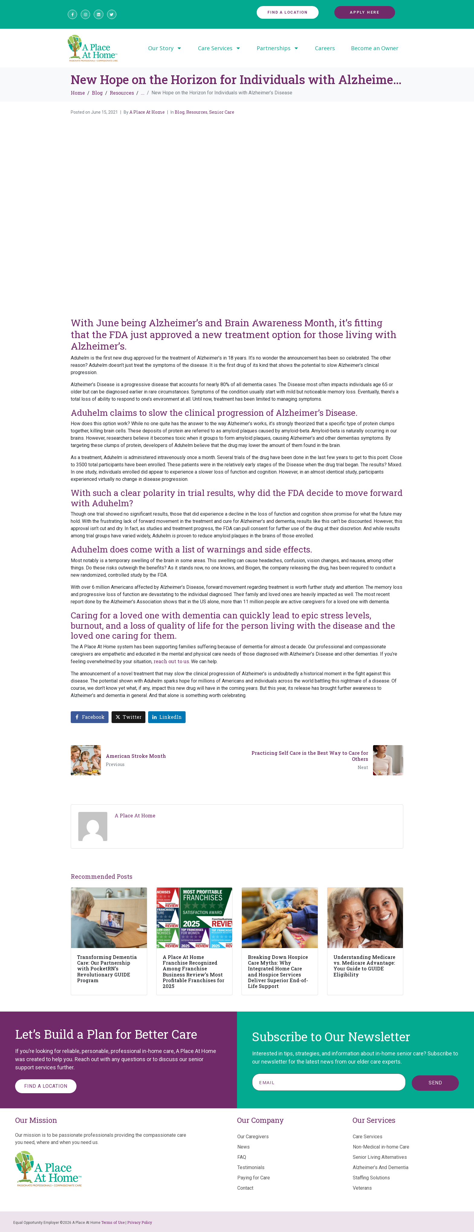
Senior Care (221, 112)
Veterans (362, 1188)
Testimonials (251, 1167)
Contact (245, 1188)
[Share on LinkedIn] (167, 717)
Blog (179, 112)
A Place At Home (147, 112)
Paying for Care (253, 1178)
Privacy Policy (139, 1222)
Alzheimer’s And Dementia (380, 1167)
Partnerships (278, 48)
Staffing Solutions (371, 1178)
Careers (325, 48)
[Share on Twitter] (128, 717)
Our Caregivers (253, 1136)
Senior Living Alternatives (380, 1157)
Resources (196, 112)
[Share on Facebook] (90, 717)
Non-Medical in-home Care (381, 1147)
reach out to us (171, 661)
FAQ (241, 1157)
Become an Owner (374, 48)
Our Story (165, 48)
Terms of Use (113, 1222)
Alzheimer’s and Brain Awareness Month (242, 322)
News (243, 1147)
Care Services (219, 48)
